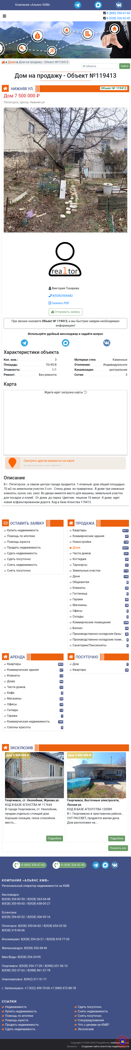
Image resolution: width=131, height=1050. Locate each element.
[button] (121, 795)
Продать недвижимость (22, 1024)
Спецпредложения (91, 1020)
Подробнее (54, 838)
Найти (125, 66)
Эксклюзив (86, 1029)
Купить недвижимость (21, 1011)
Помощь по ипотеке (19, 1016)
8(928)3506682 (61, 295)
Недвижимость (16, 1007)
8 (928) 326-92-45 (118, 18)
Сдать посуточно (90, 1007)
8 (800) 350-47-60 (118, 13)
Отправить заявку (65, 312)
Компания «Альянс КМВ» (32, 4)
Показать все (118, 848)
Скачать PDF (59, 303)
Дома (12, 62)
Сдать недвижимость (20, 1029)
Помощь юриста (16, 1020)
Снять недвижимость (93, 1011)
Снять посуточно (90, 1016)
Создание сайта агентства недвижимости (105, 1046)
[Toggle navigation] (3, 15)
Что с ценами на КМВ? (93, 1024)
